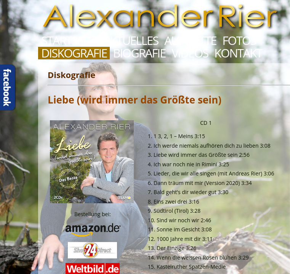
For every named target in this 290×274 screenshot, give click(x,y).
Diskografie (74, 53)
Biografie (139, 53)
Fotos (239, 40)
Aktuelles (130, 40)
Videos (189, 53)
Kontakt (238, 53)
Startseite (69, 40)
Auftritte (190, 40)
